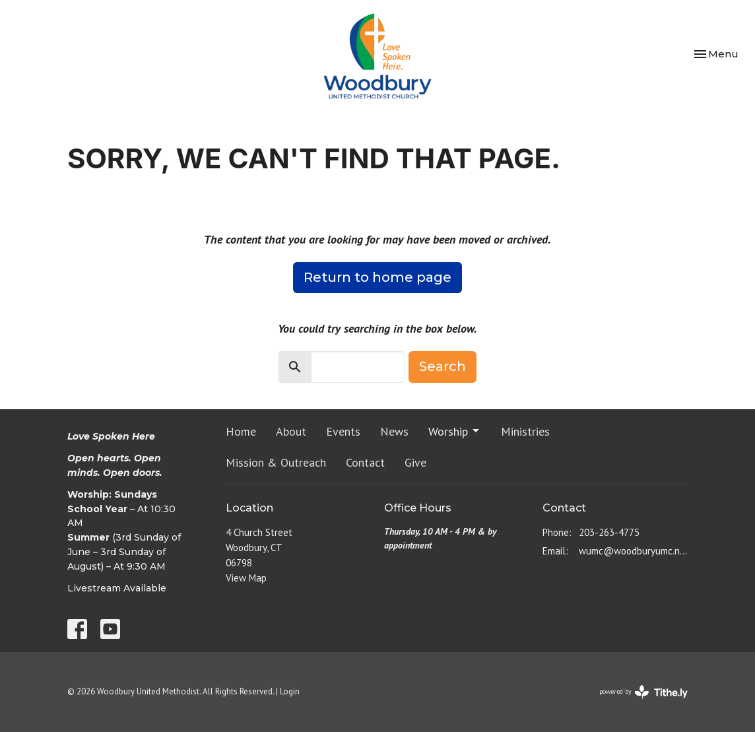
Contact (365, 462)
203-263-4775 (609, 532)
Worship (454, 431)
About (291, 431)
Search (442, 366)
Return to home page (377, 277)
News (394, 431)
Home (241, 431)
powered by (643, 692)
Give (415, 462)
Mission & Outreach (276, 462)
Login (290, 691)
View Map (246, 578)
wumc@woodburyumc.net (633, 551)
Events (343, 431)
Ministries (525, 431)
